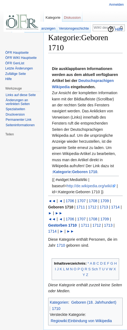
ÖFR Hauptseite (17, 53)
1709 (104, 201)
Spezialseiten (15, 109)
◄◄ (52, 201)
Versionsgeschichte (74, 28)
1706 (70, 201)
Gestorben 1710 (62, 225)
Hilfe (119, 29)
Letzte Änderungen (19, 68)
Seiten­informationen (20, 125)
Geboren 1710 (60, 207)
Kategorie (52, 17)
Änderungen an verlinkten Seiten (18, 102)
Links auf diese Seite (21, 95)
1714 (115, 207)
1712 (92, 207)
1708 (93, 201)
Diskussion (72, 17)
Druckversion (15, 114)
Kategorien (59, 302)
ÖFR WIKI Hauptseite (20, 58)
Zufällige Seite (15, 74)
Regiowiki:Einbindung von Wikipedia (81, 321)
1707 (81, 201)
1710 (61, 245)
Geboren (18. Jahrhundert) (93, 302)
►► (59, 213)
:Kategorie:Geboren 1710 (74, 172)
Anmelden (116, 5)
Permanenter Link (19, 120)
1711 (80, 207)
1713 (104, 207)
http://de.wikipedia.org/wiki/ (89, 186)
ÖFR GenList (14, 63)
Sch (95, 269)
